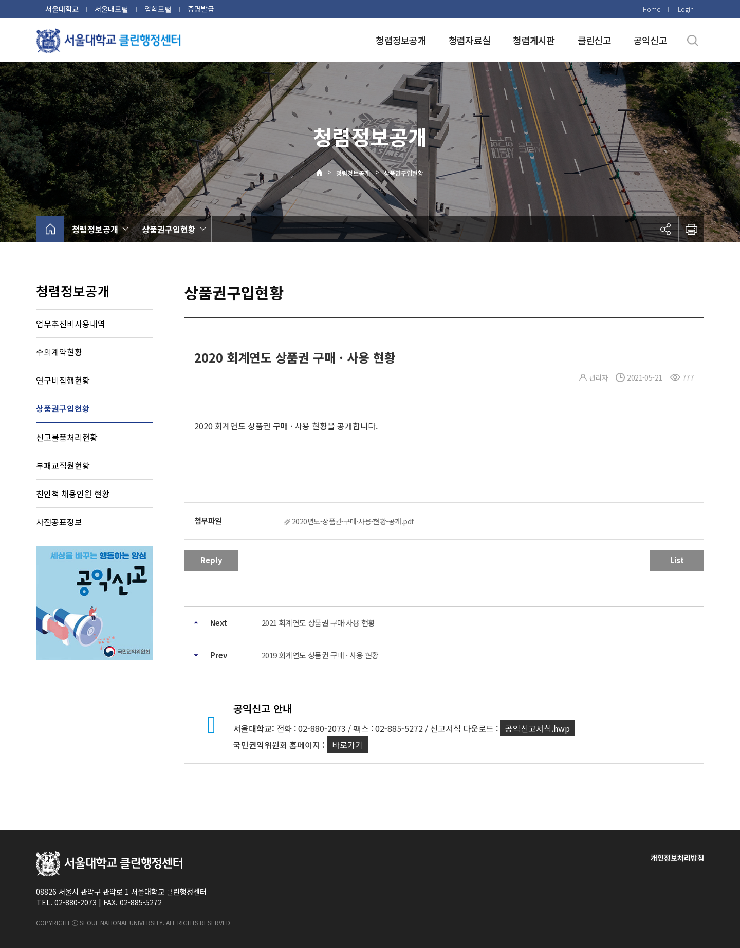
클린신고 (594, 40)
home (50, 229)
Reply (211, 560)
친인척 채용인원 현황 (72, 493)
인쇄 (691, 229)
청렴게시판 (533, 40)
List (677, 560)
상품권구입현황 (403, 172)
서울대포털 (111, 9)
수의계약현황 (59, 352)
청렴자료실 (469, 40)
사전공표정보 (59, 522)
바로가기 (347, 744)
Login (686, 9)
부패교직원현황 (63, 465)
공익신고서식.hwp (537, 728)
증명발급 (201, 9)
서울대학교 (62, 9)
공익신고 (650, 40)
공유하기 (665, 229)
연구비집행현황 (63, 380)
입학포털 (158, 9)
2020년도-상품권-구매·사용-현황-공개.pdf (352, 521)
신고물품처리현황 (67, 437)
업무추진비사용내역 (70, 323)
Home (651, 9)
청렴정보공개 (401, 40)
